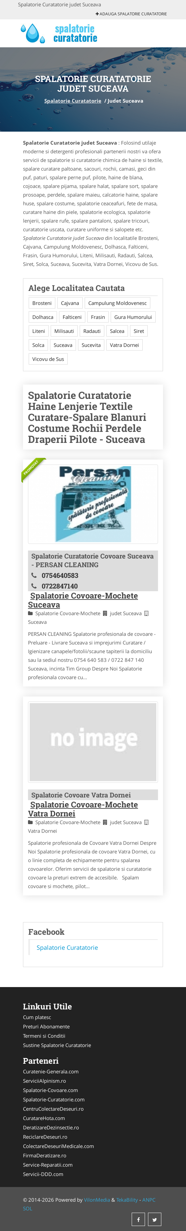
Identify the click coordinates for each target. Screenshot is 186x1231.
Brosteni (42, 303)
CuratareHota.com (44, 1118)
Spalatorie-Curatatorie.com (54, 1099)
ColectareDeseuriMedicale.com (58, 1146)
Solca (38, 345)
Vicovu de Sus (48, 359)
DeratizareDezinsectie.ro (51, 1127)
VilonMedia (97, 1199)
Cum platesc (37, 1017)
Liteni (38, 331)
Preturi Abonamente (46, 1026)
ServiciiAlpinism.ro (44, 1081)
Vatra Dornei (124, 345)
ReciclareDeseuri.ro (45, 1137)
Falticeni (72, 317)
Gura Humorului (133, 317)
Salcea (117, 331)
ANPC (148, 1199)
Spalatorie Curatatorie (72, 100)
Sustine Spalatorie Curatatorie (57, 1045)
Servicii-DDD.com (43, 1174)
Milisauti (64, 331)
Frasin (98, 317)
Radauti (92, 331)
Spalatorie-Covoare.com (50, 1090)
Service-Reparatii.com (48, 1165)
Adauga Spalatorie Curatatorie (131, 14)
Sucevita (91, 345)
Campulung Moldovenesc (117, 303)
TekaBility (127, 1199)
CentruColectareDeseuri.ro (53, 1109)
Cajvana (70, 303)
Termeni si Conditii (44, 1036)
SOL (27, 1208)
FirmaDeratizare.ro (44, 1155)
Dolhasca (42, 317)
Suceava (63, 345)
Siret (139, 331)
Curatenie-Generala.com (51, 1071)
